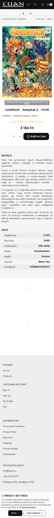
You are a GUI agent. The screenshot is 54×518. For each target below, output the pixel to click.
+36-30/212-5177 (11, 476)
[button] (28, 4)
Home (6, 370)
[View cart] (50, 4)
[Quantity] (13, 136)
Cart (5, 407)
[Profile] (42, 4)
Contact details (10, 448)
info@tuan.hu (9, 471)
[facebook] (23, 13)
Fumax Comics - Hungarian (14, 19)
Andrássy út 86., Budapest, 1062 (18, 482)
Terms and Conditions (14, 426)
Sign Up (7, 395)
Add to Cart (36, 136)
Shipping (7, 443)
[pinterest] (30, 13)
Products (7, 376)
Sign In (6, 390)
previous (40, 19)
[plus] (19, 136)
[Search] (35, 4)
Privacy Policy (10, 432)
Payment (7, 437)
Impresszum (9, 454)
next (50, 19)
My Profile (8, 401)
